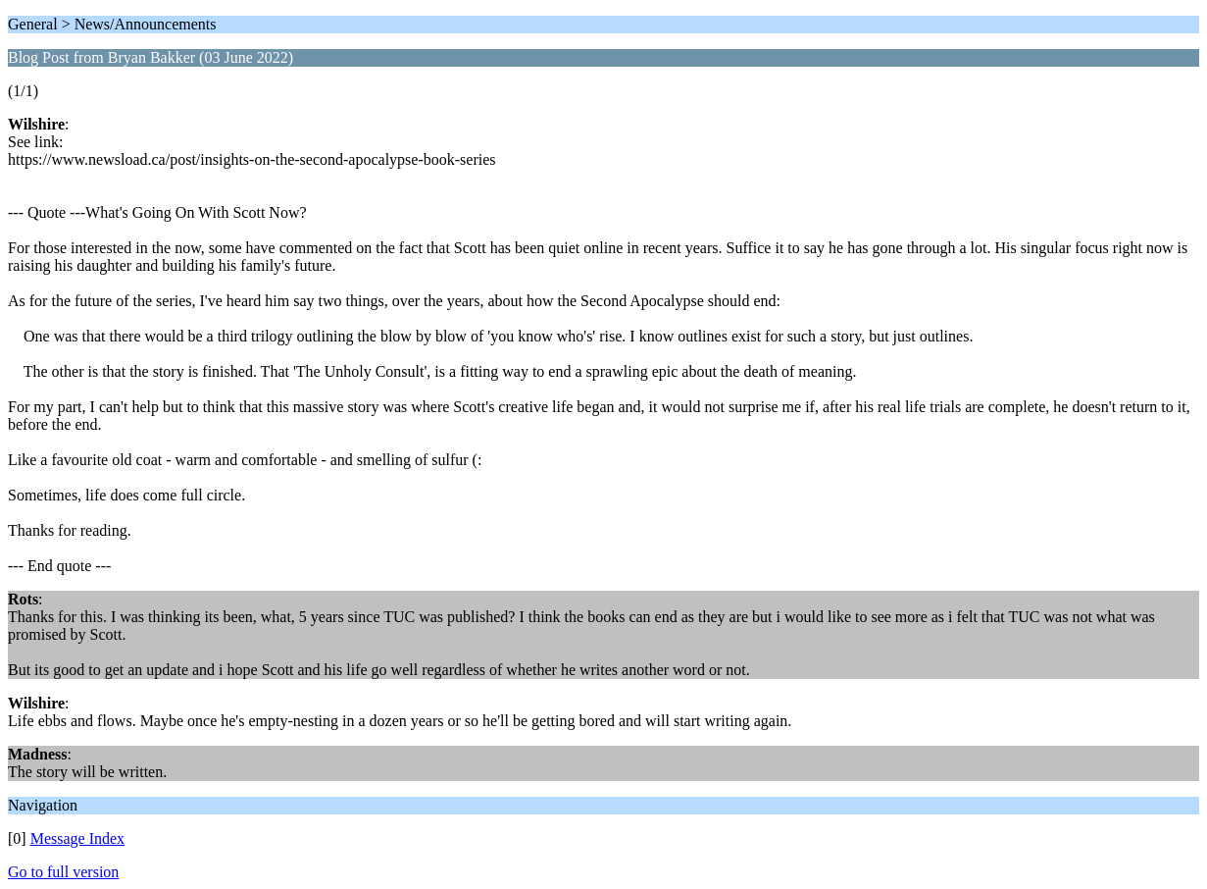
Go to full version (63, 871)
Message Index (77, 838)
